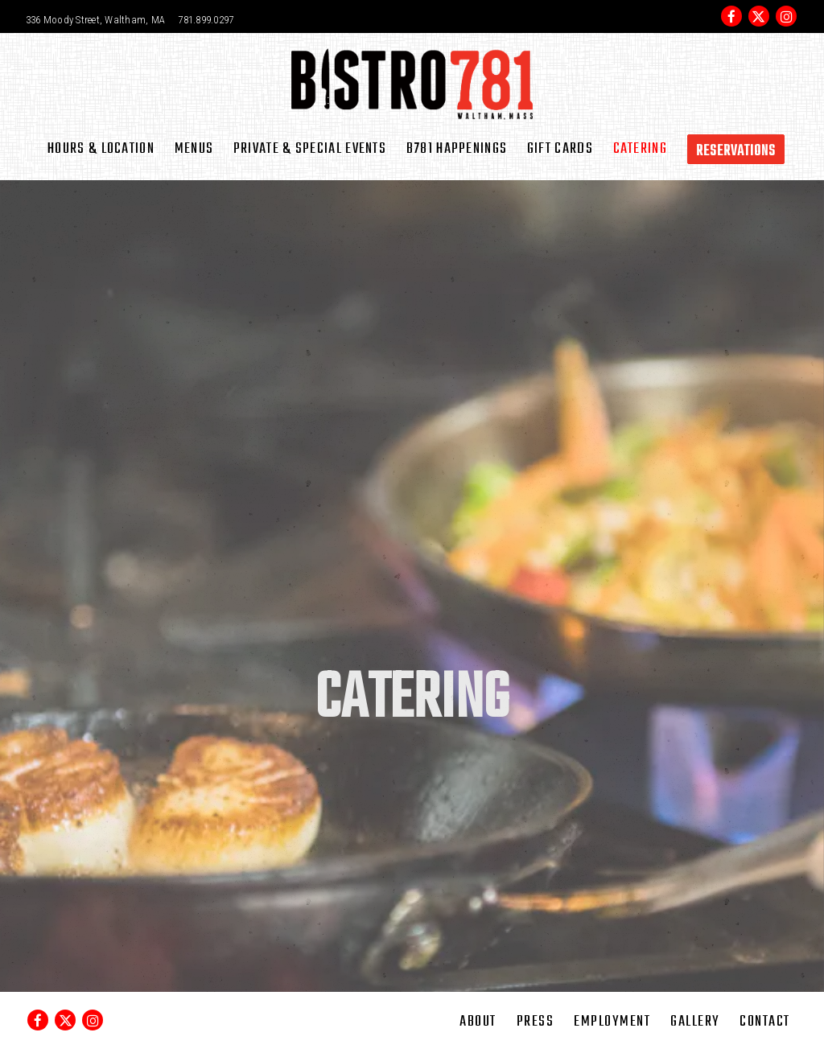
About (477, 1022)
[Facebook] (731, 16)
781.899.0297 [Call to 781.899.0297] (205, 20)
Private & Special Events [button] (309, 149)
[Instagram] (786, 16)
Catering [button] (640, 149)
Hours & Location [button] (100, 149)
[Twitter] (758, 16)
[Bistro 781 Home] (412, 83)
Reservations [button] (736, 151)
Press (535, 1022)
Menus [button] (194, 149)
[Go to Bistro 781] (95, 20)
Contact (765, 1022)
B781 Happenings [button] (457, 149)
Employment (612, 1022)
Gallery (695, 1022)
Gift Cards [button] (560, 149)
